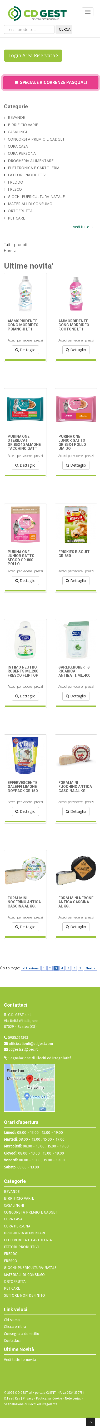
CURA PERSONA (22, 153)
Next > (90, 968)
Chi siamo (12, 1320)
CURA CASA (18, 146)
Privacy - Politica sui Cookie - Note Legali (52, 1398)
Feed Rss (12, 1398)
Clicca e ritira (15, 1326)
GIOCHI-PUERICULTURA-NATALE (36, 196)
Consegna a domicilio (21, 1334)
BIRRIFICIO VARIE (23, 124)
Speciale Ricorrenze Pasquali (50, 82)
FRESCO (15, 189)
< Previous (31, 968)
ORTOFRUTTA (20, 210)
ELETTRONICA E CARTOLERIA (33, 167)
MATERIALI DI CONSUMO (30, 203)
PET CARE (16, 218)
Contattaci (12, 1340)
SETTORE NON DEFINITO (24, 1295)
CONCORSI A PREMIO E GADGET (36, 139)
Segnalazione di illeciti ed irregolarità (37, 1058)
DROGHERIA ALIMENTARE (30, 160)
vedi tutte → (83, 226)
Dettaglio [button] (25, 349)
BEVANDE (16, 117)
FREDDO (15, 182)
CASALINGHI (18, 131)
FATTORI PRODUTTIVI (27, 174)
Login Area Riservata (33, 55)
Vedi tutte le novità (20, 1360)
